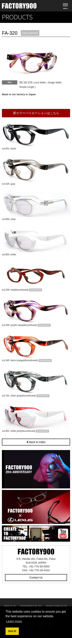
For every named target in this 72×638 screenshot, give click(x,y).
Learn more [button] (14, 621)
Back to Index (36, 442)
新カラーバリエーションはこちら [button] (36, 113)
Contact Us (36, 577)
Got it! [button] (12, 631)
